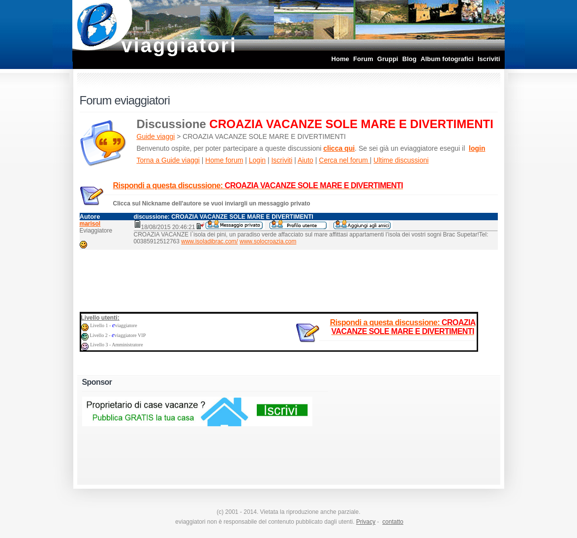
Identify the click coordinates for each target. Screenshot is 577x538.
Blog (409, 59)
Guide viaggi (156, 136)
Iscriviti (489, 59)
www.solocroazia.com (268, 241)
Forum (363, 59)
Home (340, 59)
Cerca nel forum (344, 160)
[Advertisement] (289, 279)
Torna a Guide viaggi (168, 160)
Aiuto (305, 160)
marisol (90, 223)
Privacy (365, 521)
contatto (392, 521)
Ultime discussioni (400, 160)
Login (257, 160)
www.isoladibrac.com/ (209, 241)
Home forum (224, 160)
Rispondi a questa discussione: (258, 185)
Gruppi (387, 59)
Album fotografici (447, 59)
